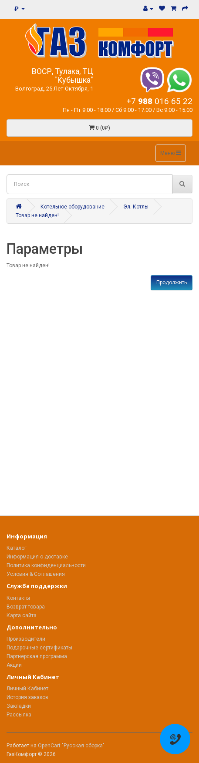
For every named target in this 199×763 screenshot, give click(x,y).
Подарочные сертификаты (39, 648)
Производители (26, 639)
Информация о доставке (37, 557)
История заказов (27, 697)
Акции (14, 665)
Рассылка (19, 715)
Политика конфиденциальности (46, 565)
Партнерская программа (37, 656)
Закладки (19, 706)
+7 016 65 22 (159, 101)
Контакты (18, 598)
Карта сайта (22, 615)
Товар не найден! (37, 215)
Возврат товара (26, 607)
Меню (170, 153)
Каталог (17, 548)
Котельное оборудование (72, 207)
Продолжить (171, 282)
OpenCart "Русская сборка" (71, 746)
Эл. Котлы (135, 207)
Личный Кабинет (27, 689)
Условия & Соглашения (36, 574)
